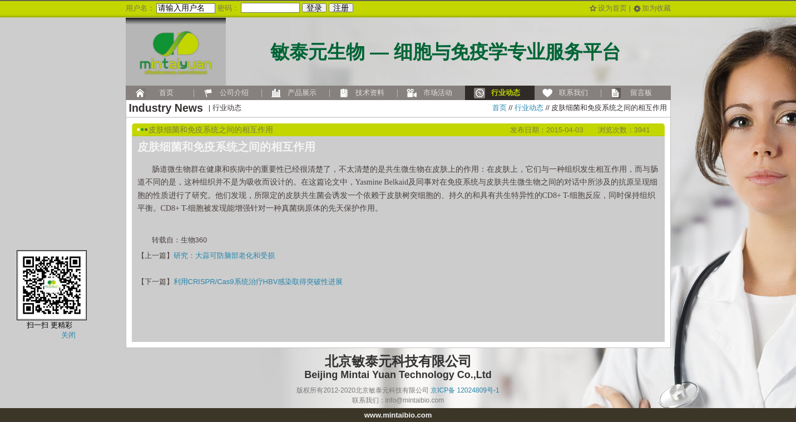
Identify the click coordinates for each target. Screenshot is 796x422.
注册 (341, 7)
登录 (314, 7)
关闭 (68, 335)
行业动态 (529, 107)
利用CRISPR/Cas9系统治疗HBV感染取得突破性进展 (258, 281)
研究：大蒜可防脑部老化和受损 (224, 255)
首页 (499, 107)
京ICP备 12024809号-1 (465, 390)
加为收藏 (656, 8)
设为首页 (612, 8)
